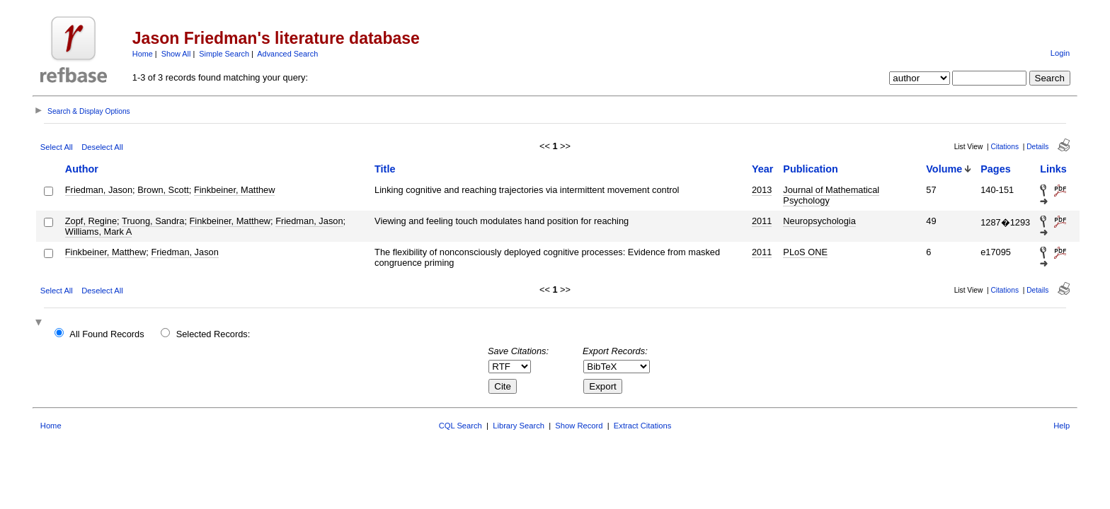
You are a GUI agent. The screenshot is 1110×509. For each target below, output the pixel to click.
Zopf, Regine (91, 221)
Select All (56, 147)
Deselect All (101, 147)
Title (384, 169)
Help (1061, 425)
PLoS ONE (805, 252)
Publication (810, 169)
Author (81, 169)
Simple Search (224, 53)
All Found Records (106, 334)
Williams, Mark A (98, 231)
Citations (1004, 147)
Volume (944, 169)
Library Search (518, 425)
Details (1037, 147)
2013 (762, 190)
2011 (762, 221)
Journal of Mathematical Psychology (831, 195)
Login (1060, 53)
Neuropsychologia (819, 221)
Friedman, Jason (98, 190)
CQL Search (460, 425)
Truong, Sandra (153, 221)
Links (1053, 169)
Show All (176, 53)
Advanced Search (287, 53)
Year (762, 169)
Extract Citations (642, 425)
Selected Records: (213, 334)
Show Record (578, 425)
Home (142, 53)
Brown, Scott (163, 190)
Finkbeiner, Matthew (234, 190)
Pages (995, 169)
